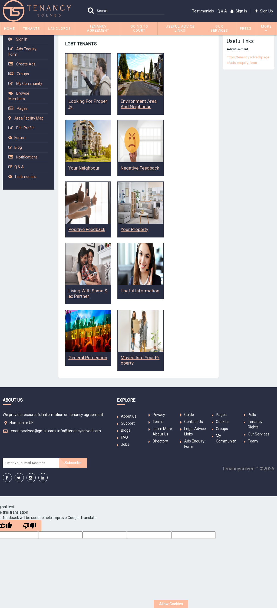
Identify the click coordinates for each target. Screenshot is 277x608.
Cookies (222, 421)
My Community (29, 83)
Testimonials (203, 11)
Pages (22, 108)
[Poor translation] (29, 525)
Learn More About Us (162, 431)
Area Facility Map (29, 118)
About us (128, 416)
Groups (23, 74)
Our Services (258, 434)
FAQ (124, 437)
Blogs (125, 430)
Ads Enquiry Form (22, 52)
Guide (189, 414)
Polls (252, 414)
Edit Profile (25, 128)
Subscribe (72, 463)
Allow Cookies (171, 604)
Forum (19, 138)
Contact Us (193, 421)
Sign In (21, 39)
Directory (160, 441)
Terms (158, 421)
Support (128, 423)
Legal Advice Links (195, 431)
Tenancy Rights (255, 424)
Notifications (27, 157)
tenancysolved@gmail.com (32, 431)
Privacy (159, 414)
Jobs (125, 444)
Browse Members (18, 96)
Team (253, 441)
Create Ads (25, 64)
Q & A (222, 11)
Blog (18, 147)
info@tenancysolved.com (79, 431)
